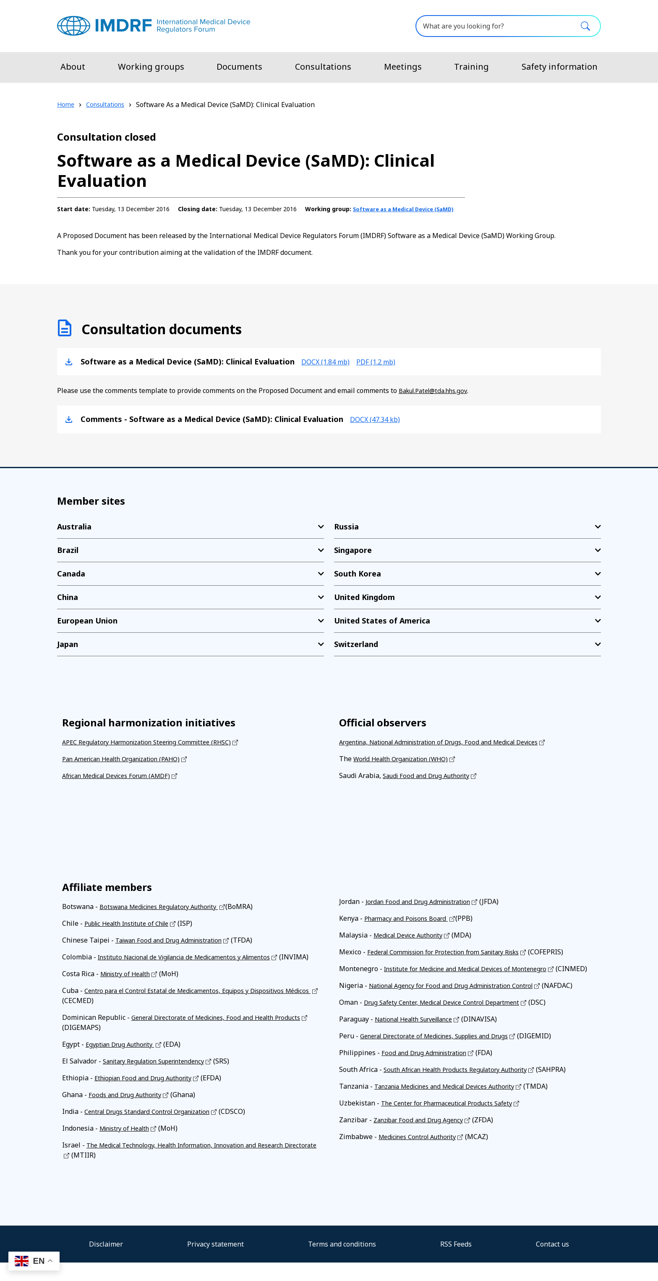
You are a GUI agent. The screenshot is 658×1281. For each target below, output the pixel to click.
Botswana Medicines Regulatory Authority (166, 914)
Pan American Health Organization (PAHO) (129, 767)
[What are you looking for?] (508, 26)
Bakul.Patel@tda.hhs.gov (437, 399)
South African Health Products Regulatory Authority (465, 1087)
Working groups (151, 66)
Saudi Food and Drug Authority (431, 784)
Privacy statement (215, 1262)
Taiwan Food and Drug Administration (175, 948)
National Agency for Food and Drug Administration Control (461, 1004)
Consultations (323, 66)
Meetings (403, 66)
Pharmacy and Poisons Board (410, 926)
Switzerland (356, 652)
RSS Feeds (456, 1262)
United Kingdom (364, 605)
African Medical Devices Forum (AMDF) (123, 784)
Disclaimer (106, 1262)
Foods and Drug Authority (129, 1113)
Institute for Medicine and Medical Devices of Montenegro (476, 977)
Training (471, 66)
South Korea (357, 582)
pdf (386, 370)
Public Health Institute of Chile (133, 931)
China (67, 605)
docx (329, 370)
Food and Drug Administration (428, 1071)
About (72, 66)
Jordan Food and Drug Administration (424, 909)
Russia (346, 535)
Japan (67, 652)
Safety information (560, 66)
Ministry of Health (129, 992)
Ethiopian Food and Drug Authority (149, 1096)
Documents (239, 66)
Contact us (552, 1262)
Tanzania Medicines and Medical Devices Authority (454, 1104)
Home (66, 104)
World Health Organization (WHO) (407, 767)
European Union (87, 629)
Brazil (67, 558)
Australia (74, 535)
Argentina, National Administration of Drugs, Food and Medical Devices (451, 750)
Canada (71, 582)
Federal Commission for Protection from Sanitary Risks (453, 960)
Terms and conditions (342, 1262)
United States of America (382, 629)
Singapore (353, 558)
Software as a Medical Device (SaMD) (161, 218)
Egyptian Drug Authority (125, 1062)
